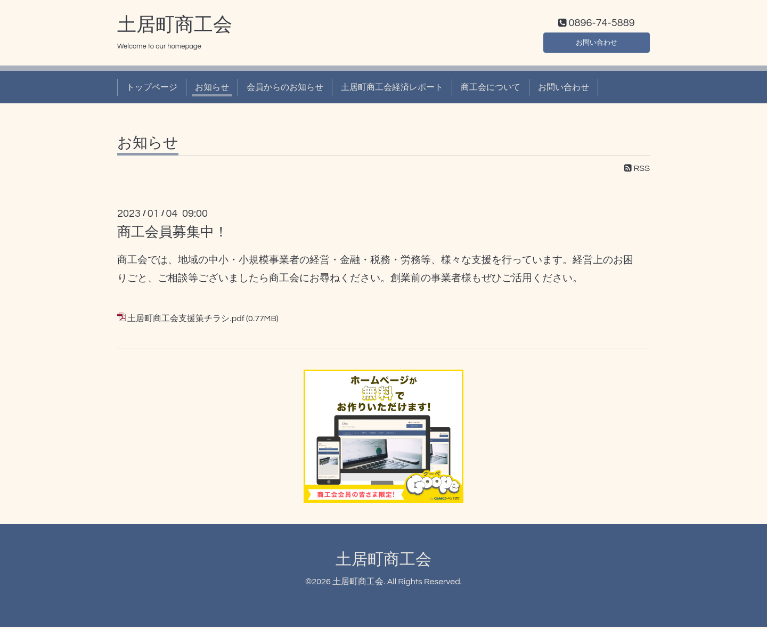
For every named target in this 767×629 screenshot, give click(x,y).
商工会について (490, 89)
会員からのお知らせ (285, 89)
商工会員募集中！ (172, 234)
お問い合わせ (596, 42)
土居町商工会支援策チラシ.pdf (185, 321)
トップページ (151, 89)
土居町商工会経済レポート (392, 89)
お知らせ (212, 89)
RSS (637, 171)
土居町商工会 (174, 27)
